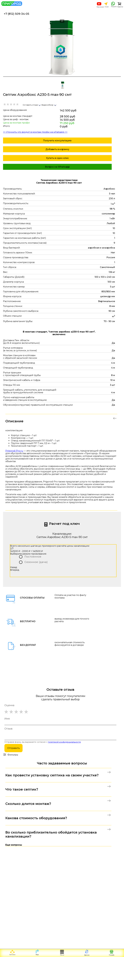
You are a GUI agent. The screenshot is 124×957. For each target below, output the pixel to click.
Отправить (13, 748)
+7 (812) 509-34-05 (16, 13)
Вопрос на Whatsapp (57, 166)
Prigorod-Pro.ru (14, 450)
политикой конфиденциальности (64, 742)
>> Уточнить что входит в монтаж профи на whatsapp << (35, 132)
